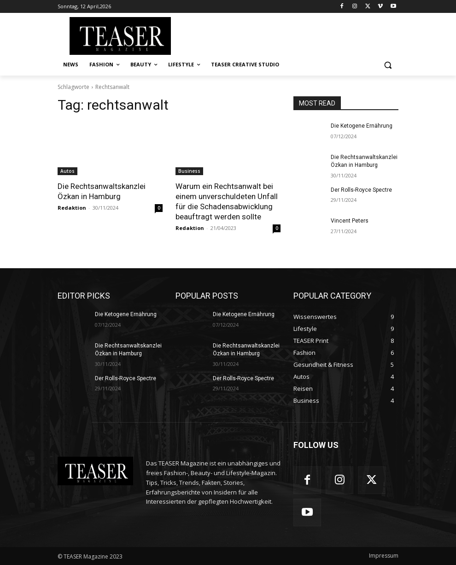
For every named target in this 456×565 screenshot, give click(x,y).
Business (189, 171)
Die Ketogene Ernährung (361, 126)
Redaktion (72, 207)
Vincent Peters (349, 221)
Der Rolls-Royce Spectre (361, 190)
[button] (387, 65)
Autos (67, 171)
